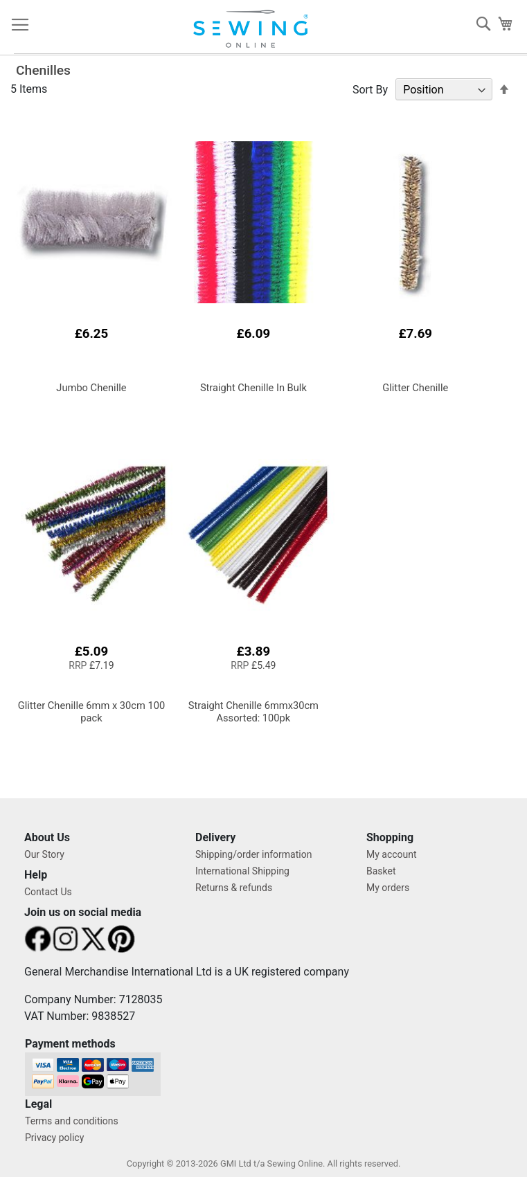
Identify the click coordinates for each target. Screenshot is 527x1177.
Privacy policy (54, 1137)
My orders (387, 887)
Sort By (370, 89)
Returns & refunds (233, 887)
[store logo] (257, 29)
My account (391, 854)
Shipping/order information (253, 854)
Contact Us (48, 891)
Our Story (44, 854)
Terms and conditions (71, 1120)
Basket (381, 871)
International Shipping (242, 871)
